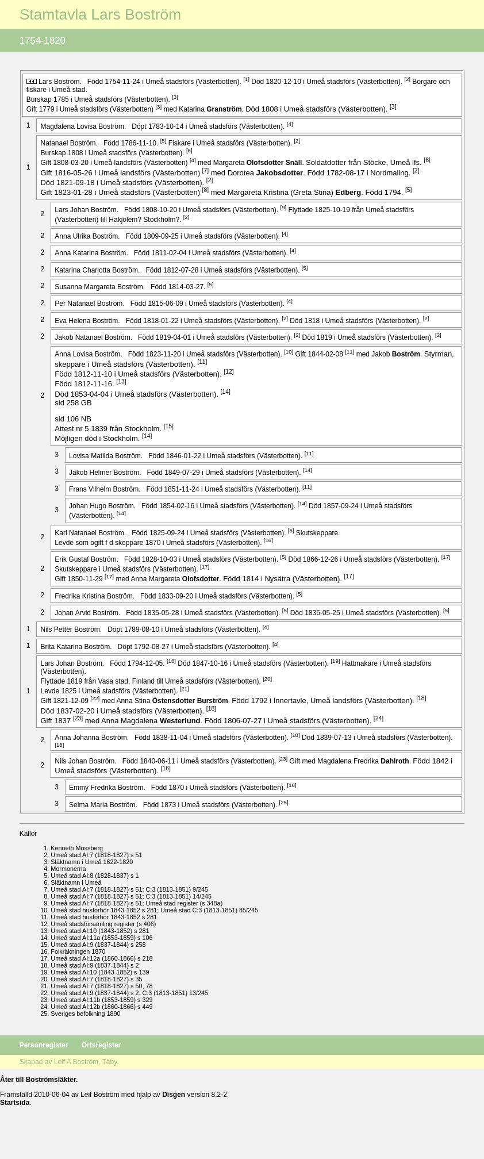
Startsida (14, 1103)
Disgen (173, 1095)
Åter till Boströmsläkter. (39, 1080)
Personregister (45, 1045)
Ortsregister (101, 1045)
